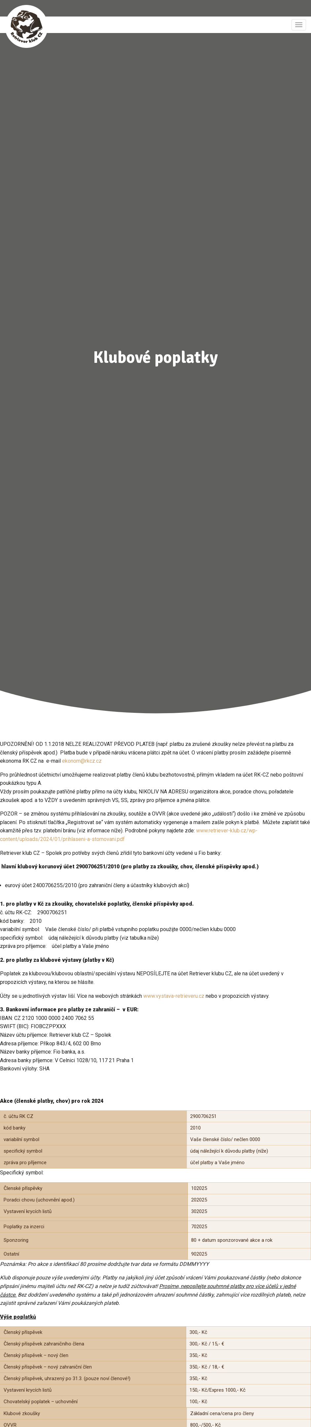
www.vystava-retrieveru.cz (173, 996)
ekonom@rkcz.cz (82, 761)
